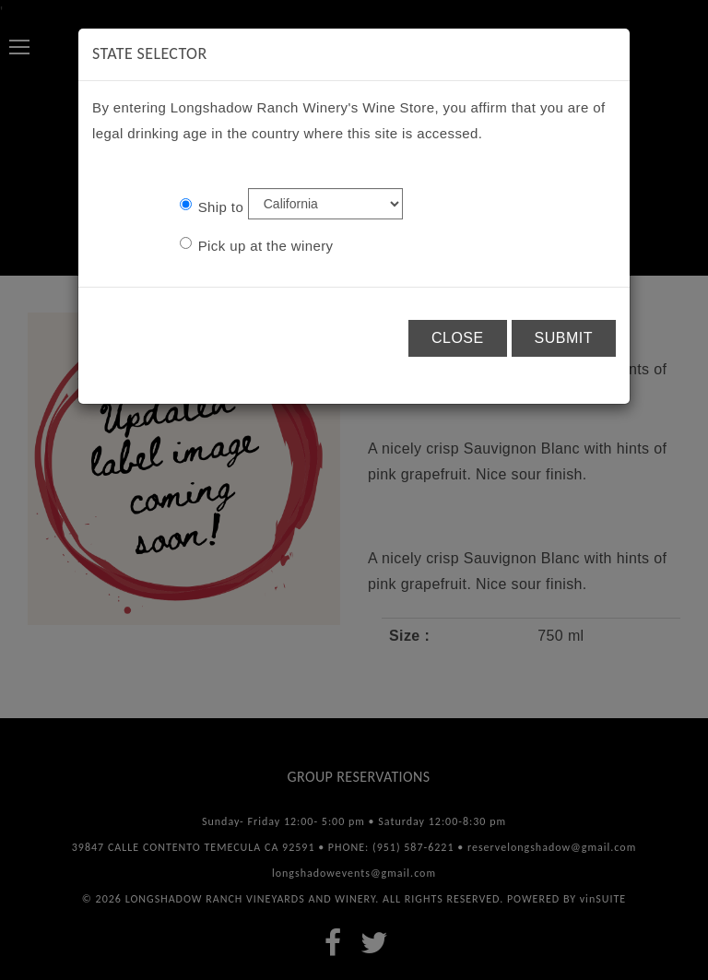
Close (457, 338)
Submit (564, 338)
